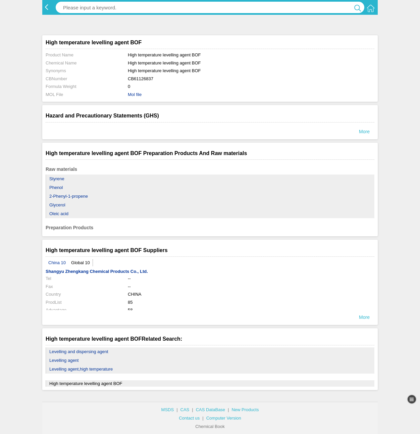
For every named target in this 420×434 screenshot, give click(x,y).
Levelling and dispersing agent (78, 351)
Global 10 (80, 262)
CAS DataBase (210, 409)
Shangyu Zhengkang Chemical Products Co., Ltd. (97, 271)
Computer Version (223, 418)
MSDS (167, 409)
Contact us (189, 418)
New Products (245, 409)
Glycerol (57, 204)
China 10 (57, 262)
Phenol (56, 187)
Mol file (135, 94)
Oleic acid (58, 213)
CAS (185, 409)
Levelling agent (63, 360)
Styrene (56, 178)
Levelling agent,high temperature (81, 369)
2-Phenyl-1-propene (68, 196)
